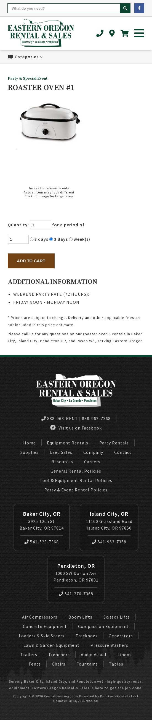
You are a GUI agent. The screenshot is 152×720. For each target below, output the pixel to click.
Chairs (58, 664)
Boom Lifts (80, 617)
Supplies (29, 452)
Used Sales (61, 452)
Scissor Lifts (116, 617)
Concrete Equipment (45, 626)
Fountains (87, 664)
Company (93, 452)
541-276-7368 (76, 593)
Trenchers (59, 654)
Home (29, 443)
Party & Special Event (27, 78)
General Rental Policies (75, 471)
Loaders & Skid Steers (42, 635)
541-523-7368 (41, 541)
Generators (121, 635)
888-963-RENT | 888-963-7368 (76, 418)
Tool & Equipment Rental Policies (76, 480)
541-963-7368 (109, 541)
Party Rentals (114, 443)
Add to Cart (31, 260)
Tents (34, 664)
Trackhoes (87, 635)
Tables (116, 664)
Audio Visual (93, 654)
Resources (62, 461)
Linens (125, 654)
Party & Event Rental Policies (76, 490)
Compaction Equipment (103, 626)
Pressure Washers (109, 645)
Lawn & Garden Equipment (51, 645)
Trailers (28, 654)
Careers (92, 461)
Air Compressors (39, 617)
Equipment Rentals (67, 443)
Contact (123, 452)
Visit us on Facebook (76, 428)
